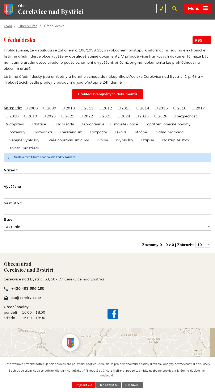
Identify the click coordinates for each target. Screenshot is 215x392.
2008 (33, 108)
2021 (69, 116)
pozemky (17, 132)
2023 (106, 116)
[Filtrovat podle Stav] (107, 227)
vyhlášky (125, 140)
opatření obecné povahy (169, 124)
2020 (51, 116)
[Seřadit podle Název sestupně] (17, 171)
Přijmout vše (84, 385)
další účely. (203, 364)
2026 (162, 116)
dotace (40, 124)
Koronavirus (94, 124)
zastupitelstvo (176, 140)
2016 (181, 108)
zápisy (148, 140)
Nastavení (132, 385)
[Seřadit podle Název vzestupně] (17, 169)
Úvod (8, 26)
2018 (14, 116)
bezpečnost (187, 116)
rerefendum (72, 132)
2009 (51, 108)
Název (9, 170)
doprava (16, 124)
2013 (126, 108)
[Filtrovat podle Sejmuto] (107, 210)
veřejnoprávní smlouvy (69, 140)
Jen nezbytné (109, 385)
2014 (144, 108)
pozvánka (43, 132)
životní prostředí (24, 148)
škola (121, 132)
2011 (88, 108)
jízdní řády (64, 124)
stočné (141, 132)
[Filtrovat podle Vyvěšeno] (107, 194)
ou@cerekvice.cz (26, 297)
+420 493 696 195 (28, 288)
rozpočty (99, 132)
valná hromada (170, 132)
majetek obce (126, 124)
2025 (144, 116)
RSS (202, 40)
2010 (70, 108)
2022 (88, 116)
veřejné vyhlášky (24, 140)
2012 (107, 108)
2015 (163, 108)
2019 (32, 116)
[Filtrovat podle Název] (107, 178)
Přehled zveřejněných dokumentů (107, 94)
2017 (200, 108)
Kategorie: (13, 107)
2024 (125, 116)
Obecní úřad (27, 26)
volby (103, 140)
